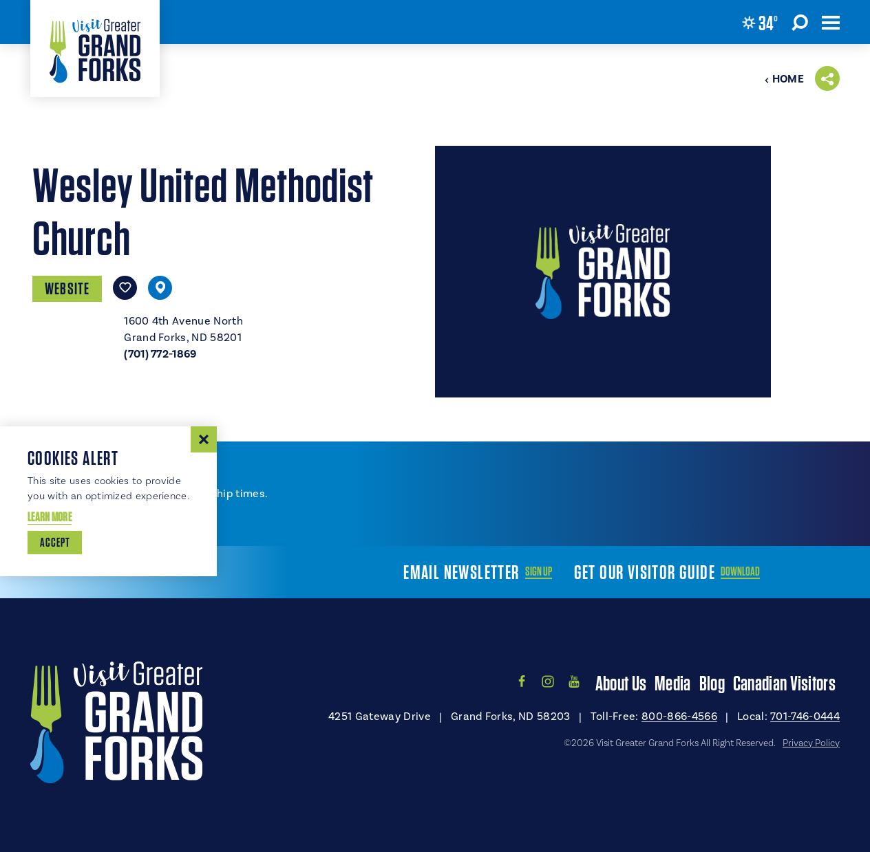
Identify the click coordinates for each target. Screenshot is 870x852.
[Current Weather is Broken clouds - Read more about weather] (760, 23)
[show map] (160, 288)
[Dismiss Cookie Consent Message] (204, 439)
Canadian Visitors (784, 682)
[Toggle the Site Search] (800, 22)
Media (673, 682)
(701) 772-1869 (160, 354)
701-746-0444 (805, 716)
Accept (55, 542)
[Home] (95, 48)
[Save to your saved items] (125, 288)
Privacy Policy (811, 742)
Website (67, 288)
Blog (712, 682)
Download (740, 571)
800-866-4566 (679, 716)
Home (784, 79)
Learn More (50, 517)
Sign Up (538, 571)
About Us (620, 682)
